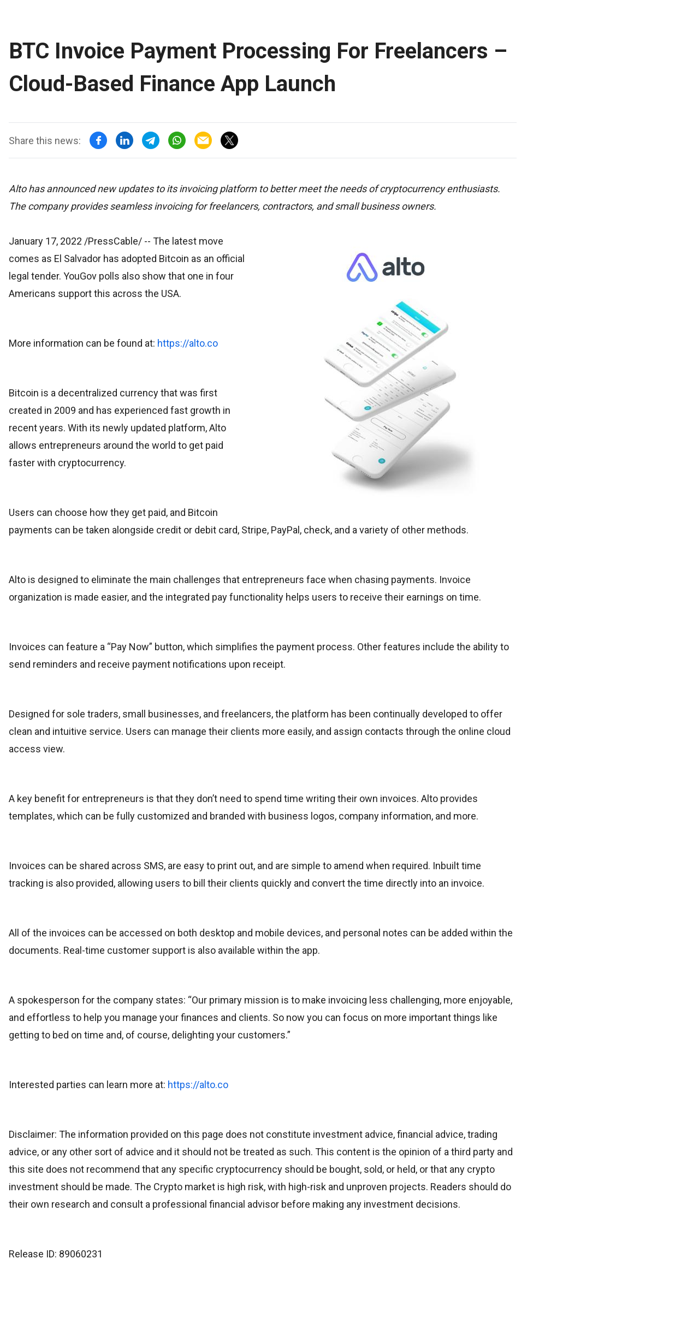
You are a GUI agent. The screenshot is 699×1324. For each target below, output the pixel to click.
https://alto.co (187, 343)
